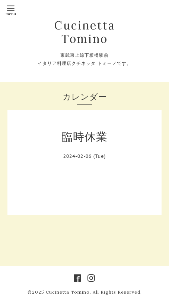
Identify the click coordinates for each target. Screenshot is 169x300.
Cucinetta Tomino (84, 32)
